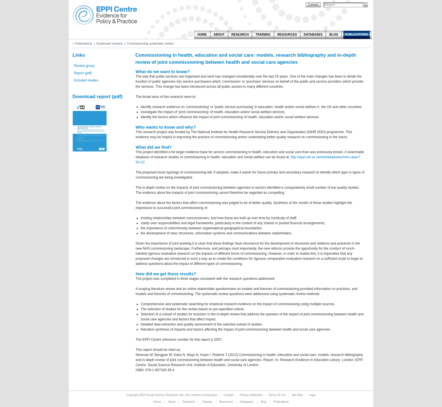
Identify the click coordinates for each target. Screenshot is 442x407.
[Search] (344, 5)
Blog (263, 401)
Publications (281, 401)
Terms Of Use (277, 395)
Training (207, 401)
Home (157, 401)
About (171, 401)
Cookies (229, 395)
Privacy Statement (251, 395)
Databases (246, 401)
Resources (226, 401)
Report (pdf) (83, 73)
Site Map (297, 395)
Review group (84, 66)
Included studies (86, 80)
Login (312, 395)
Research (189, 401)
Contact (313, 4)
